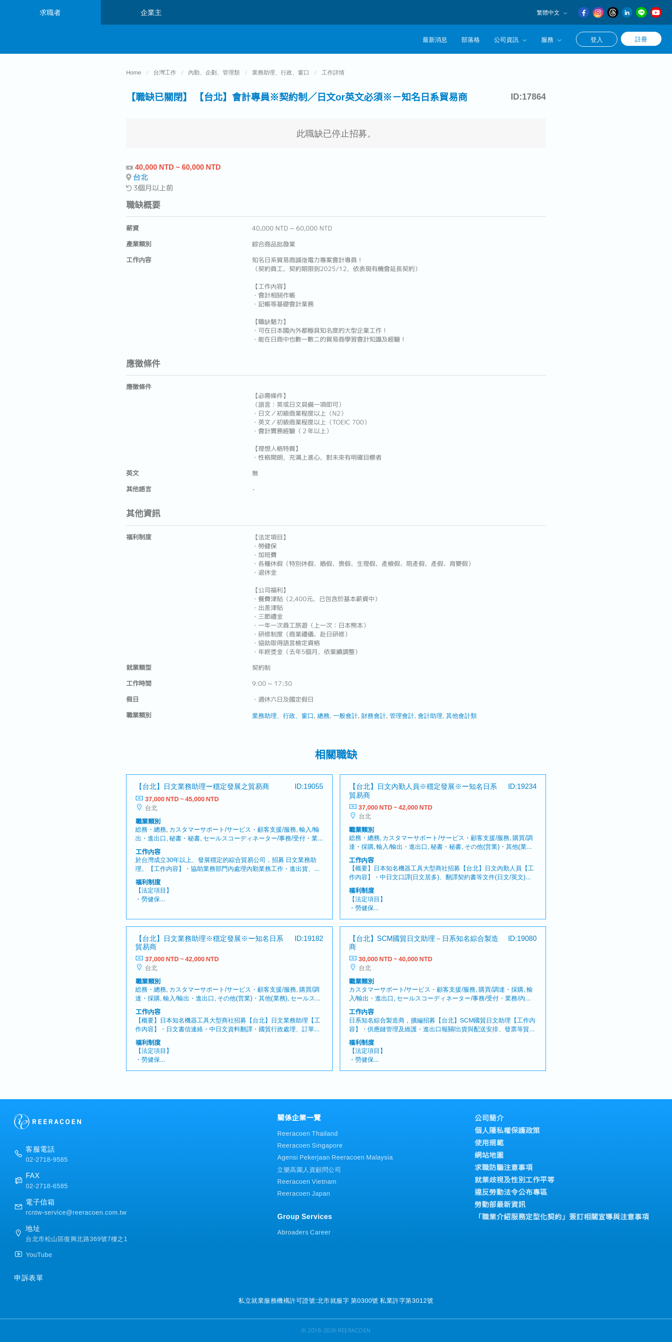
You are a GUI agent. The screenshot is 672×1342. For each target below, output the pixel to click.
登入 (596, 39)
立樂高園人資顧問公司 (309, 1169)
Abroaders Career (303, 1231)
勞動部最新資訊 (500, 1204)
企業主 (151, 12)
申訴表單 (28, 1277)
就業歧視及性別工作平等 (515, 1179)
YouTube (39, 1254)
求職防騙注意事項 (504, 1167)
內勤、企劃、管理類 (214, 72)
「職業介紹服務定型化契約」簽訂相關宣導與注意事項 (562, 1216)
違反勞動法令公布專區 (511, 1191)
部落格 (470, 39)
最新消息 (435, 39)
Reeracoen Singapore (310, 1144)
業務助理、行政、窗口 (280, 72)
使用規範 (489, 1142)
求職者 (50, 12)
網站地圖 (489, 1154)
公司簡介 (489, 1117)
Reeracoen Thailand (307, 1133)
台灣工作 (164, 72)
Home (133, 72)
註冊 (641, 38)
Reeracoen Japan (303, 1192)
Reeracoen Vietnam (306, 1181)
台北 (140, 177)
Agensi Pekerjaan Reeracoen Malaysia (335, 1156)
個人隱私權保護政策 (507, 1130)
